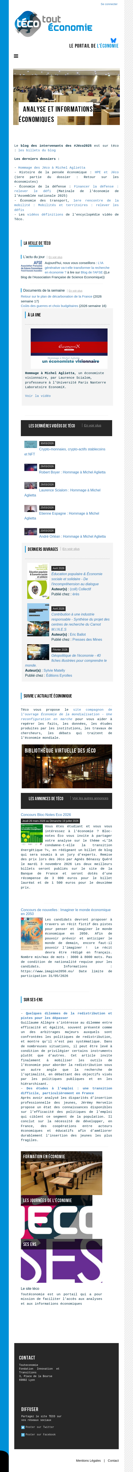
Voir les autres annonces (90, 798)
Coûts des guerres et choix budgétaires (49, 306)
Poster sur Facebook (41, 1434)
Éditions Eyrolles (59, 675)
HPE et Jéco (105, 172)
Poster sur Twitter (40, 1427)
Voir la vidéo (38, 396)
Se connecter (109, 4)
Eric (78, 634)
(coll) (80, 589)
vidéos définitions (45, 215)
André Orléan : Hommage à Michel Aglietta (72, 536)
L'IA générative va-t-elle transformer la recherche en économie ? (77, 267)
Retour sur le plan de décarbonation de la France (56, 296)
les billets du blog (37, 150)
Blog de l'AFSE (92, 272)
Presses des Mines (87, 639)
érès (75, 594)
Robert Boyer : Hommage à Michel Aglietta (72, 472)
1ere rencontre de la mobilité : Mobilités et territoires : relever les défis (66, 205)
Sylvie (54, 670)
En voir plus (55, 257)
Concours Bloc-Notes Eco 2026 (46, 815)
